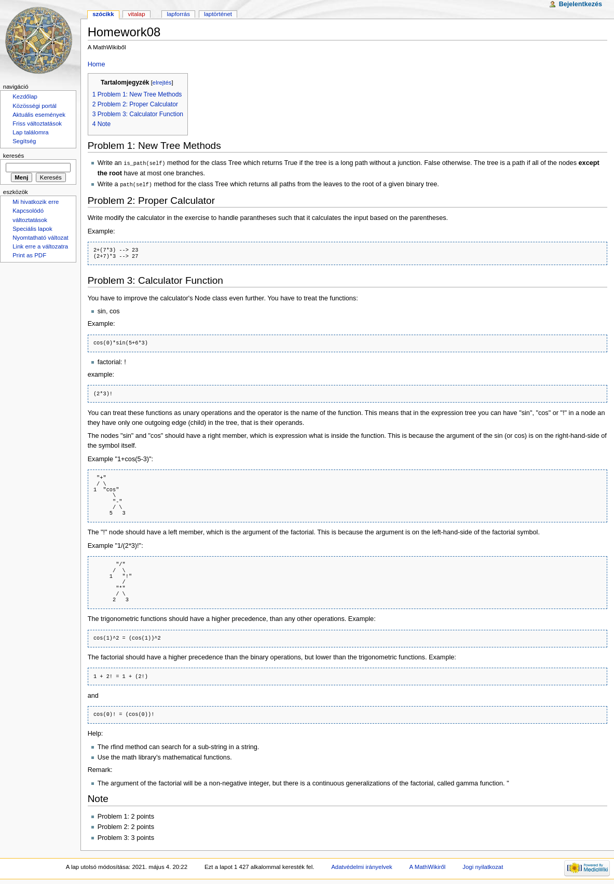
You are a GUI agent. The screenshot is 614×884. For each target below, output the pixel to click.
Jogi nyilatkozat (482, 866)
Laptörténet (218, 14)
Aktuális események (38, 115)
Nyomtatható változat (40, 237)
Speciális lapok (32, 229)
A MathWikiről (428, 866)
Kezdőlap (24, 96)
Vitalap (136, 14)
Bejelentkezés (580, 4)
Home (96, 64)
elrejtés (162, 82)
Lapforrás (178, 14)
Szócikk (103, 14)
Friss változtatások (37, 123)
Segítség (24, 141)
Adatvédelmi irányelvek (361, 866)
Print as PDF (29, 255)
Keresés (13, 156)
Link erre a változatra (40, 246)
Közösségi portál (34, 106)
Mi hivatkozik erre (35, 202)
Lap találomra (30, 132)
